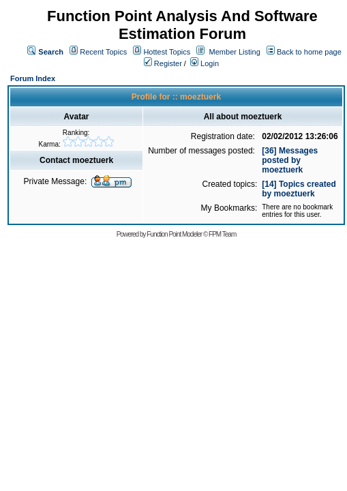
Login (204, 63)
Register (163, 63)
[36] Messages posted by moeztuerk (290, 160)
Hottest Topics (166, 52)
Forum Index (32, 78)
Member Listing (234, 52)
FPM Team (222, 234)
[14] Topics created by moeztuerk (298, 188)
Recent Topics (103, 52)
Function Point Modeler (174, 234)
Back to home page (309, 52)
